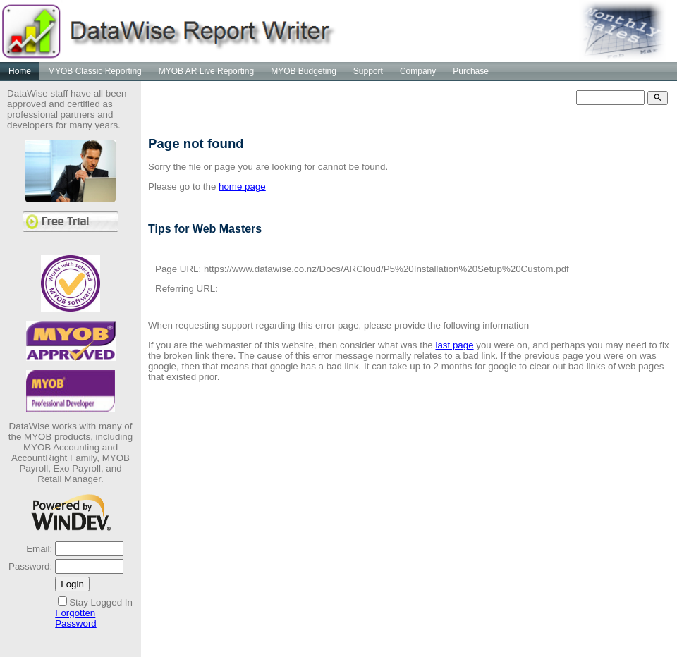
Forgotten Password (76, 618)
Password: (30, 566)
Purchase (471, 71)
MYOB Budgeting (303, 71)
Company (418, 71)
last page (454, 345)
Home (19, 71)
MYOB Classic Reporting (95, 71)
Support (368, 71)
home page (242, 186)
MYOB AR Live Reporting (206, 71)
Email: (39, 549)
